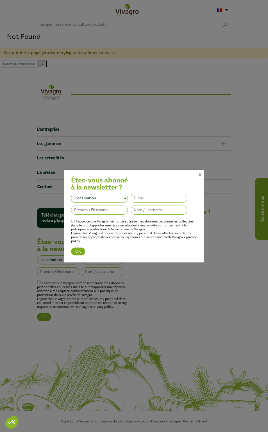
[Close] (200, 161)
